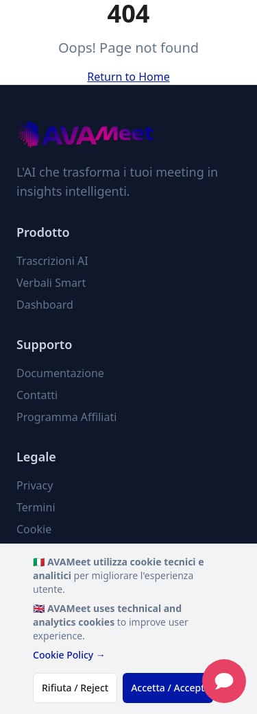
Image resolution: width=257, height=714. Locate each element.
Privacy (34, 485)
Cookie (33, 529)
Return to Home (128, 76)
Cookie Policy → (69, 654)
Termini (36, 507)
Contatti (37, 395)
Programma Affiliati (66, 416)
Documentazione (60, 373)
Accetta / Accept (167, 687)
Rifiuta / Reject (75, 687)
